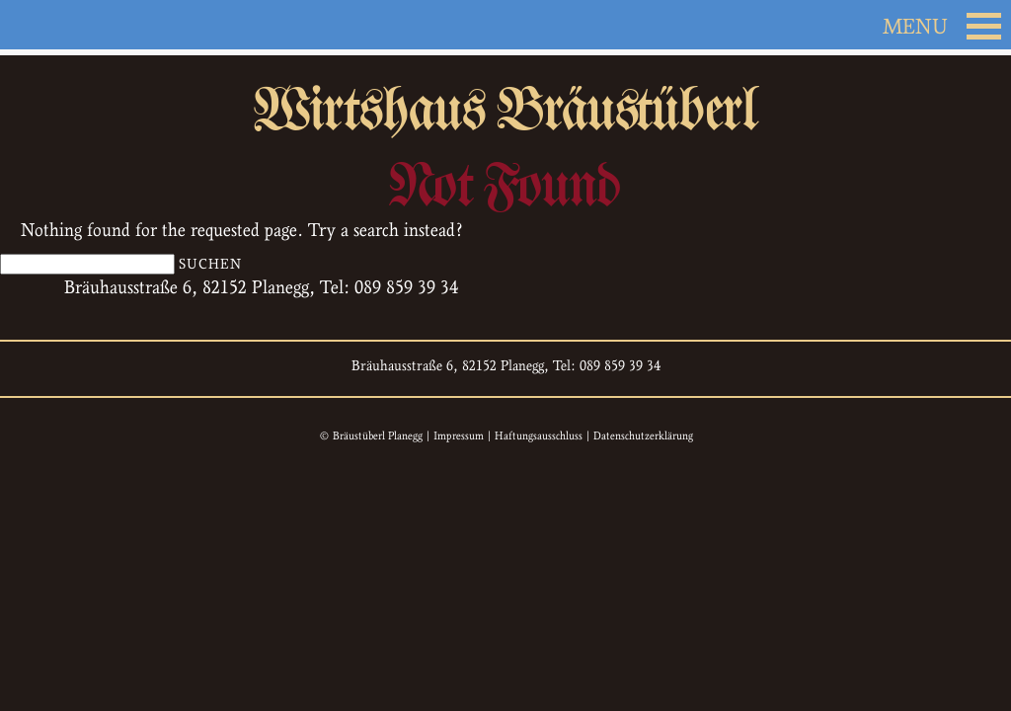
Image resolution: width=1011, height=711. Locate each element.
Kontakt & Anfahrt (818, 235)
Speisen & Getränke (408, 235)
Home (100, 616)
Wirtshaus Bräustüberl (505, 122)
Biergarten (558, 235)
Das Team (260, 235)
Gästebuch (670, 235)
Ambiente (154, 235)
